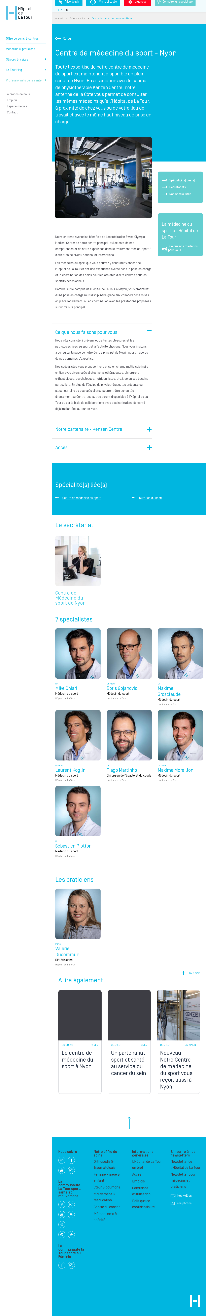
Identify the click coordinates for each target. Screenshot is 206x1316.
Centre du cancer (107, 1207)
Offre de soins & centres (22, 38)
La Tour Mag (26, 70)
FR (60, 10)
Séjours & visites (26, 59)
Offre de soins (77, 18)
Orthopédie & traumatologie (104, 1165)
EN (66, 10)
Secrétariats (174, 187)
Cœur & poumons (107, 1187)
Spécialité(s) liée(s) (178, 180)
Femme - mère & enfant (107, 1177)
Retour (63, 38)
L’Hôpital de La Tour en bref (147, 1165)
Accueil (59, 18)
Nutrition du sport (150, 498)
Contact (12, 112)
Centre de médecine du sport (81, 498)
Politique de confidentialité (143, 1204)
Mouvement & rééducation (104, 1197)
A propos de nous (18, 94)
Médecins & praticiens (20, 49)
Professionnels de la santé (26, 80)
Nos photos (181, 1203)
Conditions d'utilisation (141, 1191)
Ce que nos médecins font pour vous (180, 248)
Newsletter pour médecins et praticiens (183, 1180)
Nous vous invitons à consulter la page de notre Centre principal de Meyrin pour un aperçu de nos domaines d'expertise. (101, 352)
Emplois (12, 100)
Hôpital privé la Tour (19, 13)
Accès (136, 1174)
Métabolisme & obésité (105, 1217)
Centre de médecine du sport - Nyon (112, 18)
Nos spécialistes (176, 194)
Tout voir (194, 973)
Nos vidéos (181, 1195)
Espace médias (17, 106)
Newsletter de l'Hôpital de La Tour (185, 1165)
